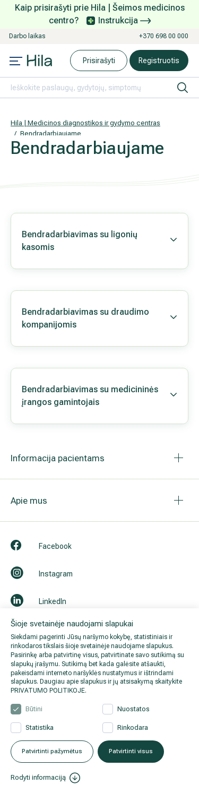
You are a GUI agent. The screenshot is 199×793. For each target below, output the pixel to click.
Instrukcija (124, 20)
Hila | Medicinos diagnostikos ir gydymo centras (85, 123)
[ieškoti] (182, 87)
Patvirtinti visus (131, 751)
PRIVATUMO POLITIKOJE (48, 690)
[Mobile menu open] (16, 62)
